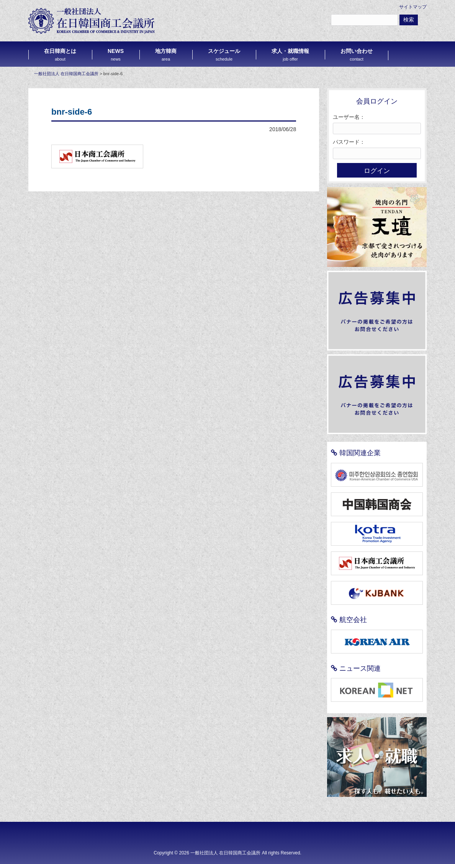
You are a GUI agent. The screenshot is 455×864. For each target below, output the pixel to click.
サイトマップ (413, 7)
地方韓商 (166, 54)
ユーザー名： (349, 117)
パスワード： (349, 142)
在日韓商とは (60, 54)
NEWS (116, 54)
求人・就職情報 (290, 54)
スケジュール (224, 54)
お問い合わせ (356, 54)
